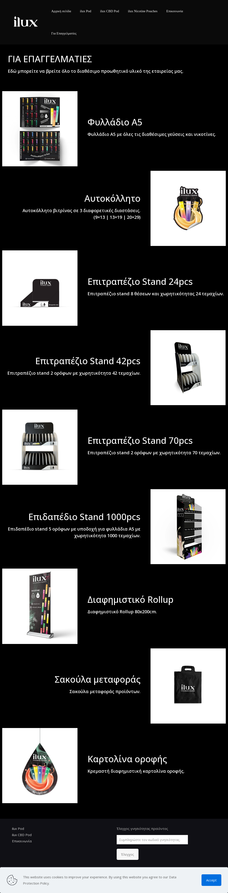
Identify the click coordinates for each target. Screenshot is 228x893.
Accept (211, 880)
